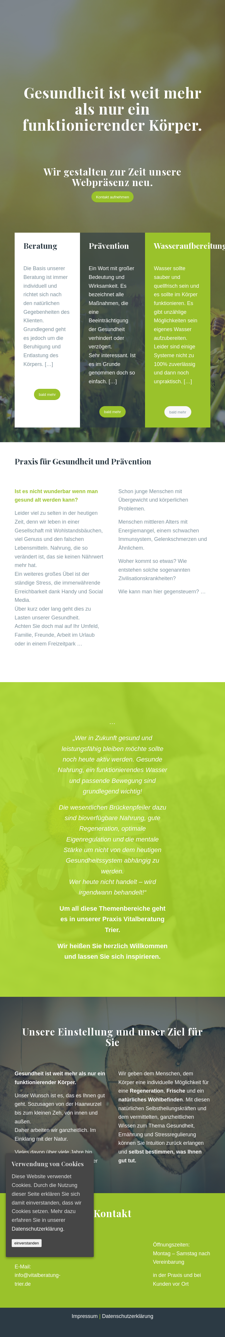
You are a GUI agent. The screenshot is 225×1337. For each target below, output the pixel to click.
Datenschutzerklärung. (38, 1229)
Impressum (85, 1316)
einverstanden (26, 1243)
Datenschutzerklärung (127, 1316)
